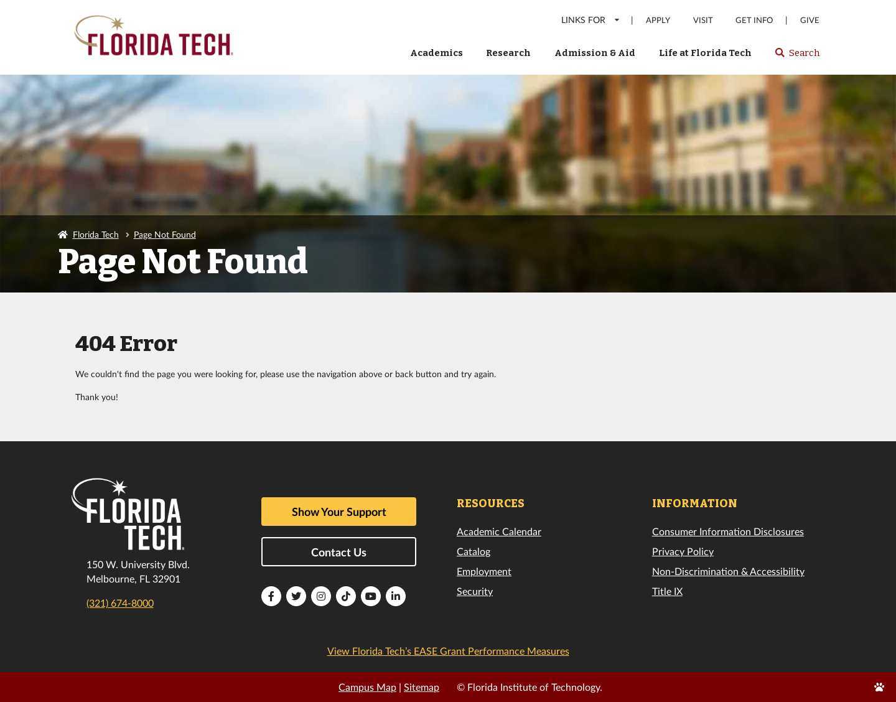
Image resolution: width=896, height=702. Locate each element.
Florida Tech (96, 234)
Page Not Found (165, 234)
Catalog (473, 551)
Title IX (667, 591)
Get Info (754, 20)
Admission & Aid (594, 52)
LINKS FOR (590, 19)
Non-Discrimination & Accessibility (728, 571)
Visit (703, 20)
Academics (436, 52)
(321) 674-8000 (120, 603)
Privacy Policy (683, 551)
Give (809, 20)
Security (475, 591)
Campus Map (367, 687)
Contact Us (338, 552)
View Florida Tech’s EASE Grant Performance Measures (448, 651)
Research (508, 52)
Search (796, 56)
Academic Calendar (499, 531)
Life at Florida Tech (705, 52)
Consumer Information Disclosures (728, 531)
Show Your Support (339, 511)
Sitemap (421, 687)
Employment (484, 571)
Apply (658, 20)
